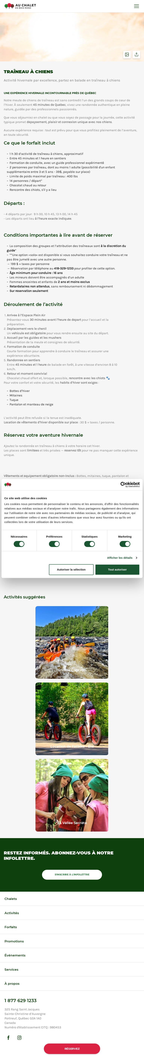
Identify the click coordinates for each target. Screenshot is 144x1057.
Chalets (10, 899)
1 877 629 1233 (20, 1000)
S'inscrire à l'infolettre (72, 874)
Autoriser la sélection (71, 569)
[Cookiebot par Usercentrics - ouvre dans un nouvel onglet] (123, 484)
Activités (11, 913)
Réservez (72, 1048)
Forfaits (10, 927)
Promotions (14, 941)
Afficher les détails (119, 557)
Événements (15, 955)
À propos (12, 983)
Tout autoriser (117, 569)
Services (11, 969)
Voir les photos (127, 54)
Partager (136, 54)
